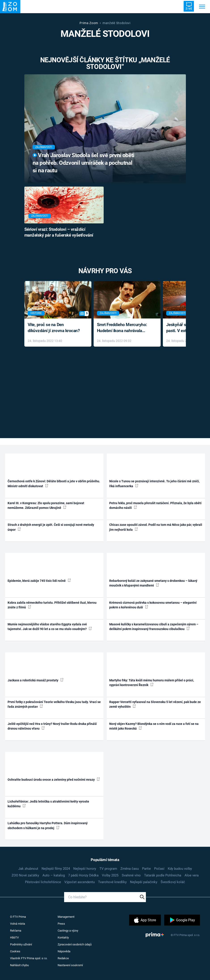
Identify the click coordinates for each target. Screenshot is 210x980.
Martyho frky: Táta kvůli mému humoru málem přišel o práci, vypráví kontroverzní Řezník (151, 682)
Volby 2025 (110, 875)
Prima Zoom (89, 23)
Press (61, 923)
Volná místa (17, 923)
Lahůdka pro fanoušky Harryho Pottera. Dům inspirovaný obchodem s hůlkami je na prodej (48, 825)
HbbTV (14, 937)
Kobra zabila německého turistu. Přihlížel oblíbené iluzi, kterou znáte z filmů (52, 605)
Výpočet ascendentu (79, 882)
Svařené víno (131, 875)
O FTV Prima (18, 916)
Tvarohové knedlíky (112, 882)
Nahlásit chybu (19, 965)
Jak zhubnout (28, 869)
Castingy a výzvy (68, 930)
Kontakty (63, 937)
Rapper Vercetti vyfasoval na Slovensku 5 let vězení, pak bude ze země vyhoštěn (155, 704)
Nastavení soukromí (70, 965)
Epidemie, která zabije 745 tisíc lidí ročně (39, 580)
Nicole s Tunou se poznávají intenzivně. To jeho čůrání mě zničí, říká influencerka (154, 483)
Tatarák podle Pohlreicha (162, 875)
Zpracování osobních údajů (75, 944)
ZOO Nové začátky (25, 875)
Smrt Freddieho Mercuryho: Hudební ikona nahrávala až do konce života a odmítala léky (124, 328)
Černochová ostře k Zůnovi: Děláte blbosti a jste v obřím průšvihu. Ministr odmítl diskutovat (54, 483)
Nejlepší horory (84, 869)
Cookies (15, 951)
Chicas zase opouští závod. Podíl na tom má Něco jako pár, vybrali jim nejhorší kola (155, 527)
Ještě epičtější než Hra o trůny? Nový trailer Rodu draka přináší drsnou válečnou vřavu (52, 726)
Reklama (15, 930)
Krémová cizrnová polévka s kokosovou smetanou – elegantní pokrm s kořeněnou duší (153, 605)
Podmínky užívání (21, 944)
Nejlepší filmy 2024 (56, 869)
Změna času (129, 869)
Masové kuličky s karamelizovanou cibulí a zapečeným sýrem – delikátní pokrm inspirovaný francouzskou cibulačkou (153, 626)
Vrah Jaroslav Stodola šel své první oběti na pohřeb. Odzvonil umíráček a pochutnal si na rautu (83, 163)
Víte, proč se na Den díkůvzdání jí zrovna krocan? (54, 327)
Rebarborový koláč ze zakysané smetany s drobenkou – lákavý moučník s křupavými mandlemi (153, 583)
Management (66, 916)
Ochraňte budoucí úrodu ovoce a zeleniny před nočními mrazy (54, 779)
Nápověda (64, 951)
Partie (146, 869)
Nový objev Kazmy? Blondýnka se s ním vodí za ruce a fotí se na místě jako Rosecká (154, 726)
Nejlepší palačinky (143, 882)
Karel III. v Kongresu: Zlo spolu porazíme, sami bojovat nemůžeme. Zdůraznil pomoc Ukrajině (46, 505)
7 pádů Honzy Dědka (83, 875)
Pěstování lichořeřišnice (43, 882)
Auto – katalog (53, 875)
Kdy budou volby (180, 869)
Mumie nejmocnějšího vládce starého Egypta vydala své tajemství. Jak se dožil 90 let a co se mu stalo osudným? (50, 626)
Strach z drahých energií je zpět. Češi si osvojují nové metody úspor (51, 527)
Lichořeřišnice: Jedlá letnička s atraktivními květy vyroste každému (48, 804)
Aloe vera (192, 875)
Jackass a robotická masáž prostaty (35, 680)
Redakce (63, 958)
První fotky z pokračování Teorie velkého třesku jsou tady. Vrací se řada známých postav (54, 704)
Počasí (159, 869)
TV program (108, 869)
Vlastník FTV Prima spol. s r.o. (28, 958)
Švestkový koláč (173, 882)
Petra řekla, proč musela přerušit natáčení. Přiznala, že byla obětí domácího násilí (155, 505)
